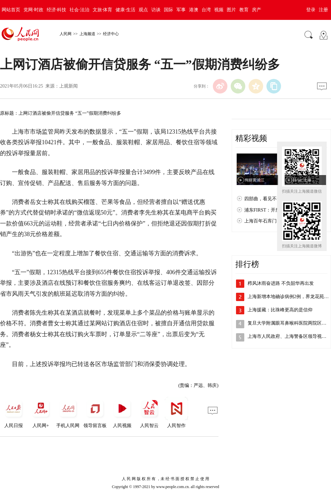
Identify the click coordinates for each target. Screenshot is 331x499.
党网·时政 (33, 9)
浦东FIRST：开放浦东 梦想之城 (276, 210)
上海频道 (87, 33)
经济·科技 (57, 9)
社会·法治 (79, 9)
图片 (231, 9)
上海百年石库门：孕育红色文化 (276, 220)
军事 (181, 9)
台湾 (206, 9)
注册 (323, 9)
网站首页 (11, 9)
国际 (168, 9)
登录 (310, 9)
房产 (256, 9)
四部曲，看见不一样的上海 (272, 198)
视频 (218, 9)
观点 (143, 9)
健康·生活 (125, 9)
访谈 (156, 9)
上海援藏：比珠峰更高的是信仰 (280, 309)
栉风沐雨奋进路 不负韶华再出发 (281, 283)
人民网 (65, 33)
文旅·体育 (103, 9)
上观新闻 (68, 86)
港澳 (193, 9)
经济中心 (111, 33)
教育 (244, 9)
